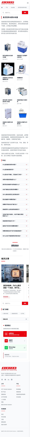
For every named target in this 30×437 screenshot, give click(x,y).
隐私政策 (3, 422)
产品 (7, 7)
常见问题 (3, 417)
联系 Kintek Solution (6, 404)
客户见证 (3, 392)
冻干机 (22, 313)
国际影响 (3, 394)
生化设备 (13, 7)
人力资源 (3, 399)
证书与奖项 (4, 397)
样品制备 (18, 389)
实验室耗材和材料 (20, 394)
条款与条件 (4, 424)
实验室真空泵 (14, 313)
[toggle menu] (28, 3)
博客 (2, 402)
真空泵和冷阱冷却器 (22, 7)
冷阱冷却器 (5, 313)
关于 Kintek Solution (6, 389)
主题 (2, 419)
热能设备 (18, 392)
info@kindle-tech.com (10, 373)
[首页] (2, 7)
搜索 (25, 12)
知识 (2, 414)
